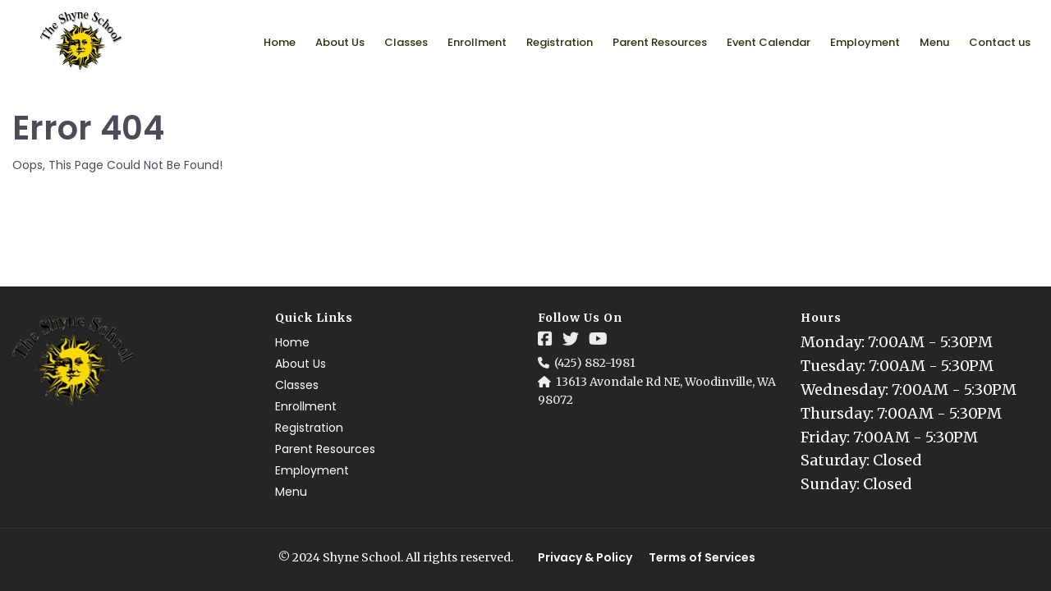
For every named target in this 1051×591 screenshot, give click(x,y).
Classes (406, 42)
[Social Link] (545, 339)
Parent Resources (660, 42)
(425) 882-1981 (595, 362)
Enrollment (477, 42)
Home (280, 42)
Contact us (999, 42)
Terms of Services (702, 557)
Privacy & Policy (585, 557)
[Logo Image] (81, 41)
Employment (865, 42)
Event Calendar (768, 42)
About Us (340, 42)
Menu (934, 42)
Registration (559, 42)
